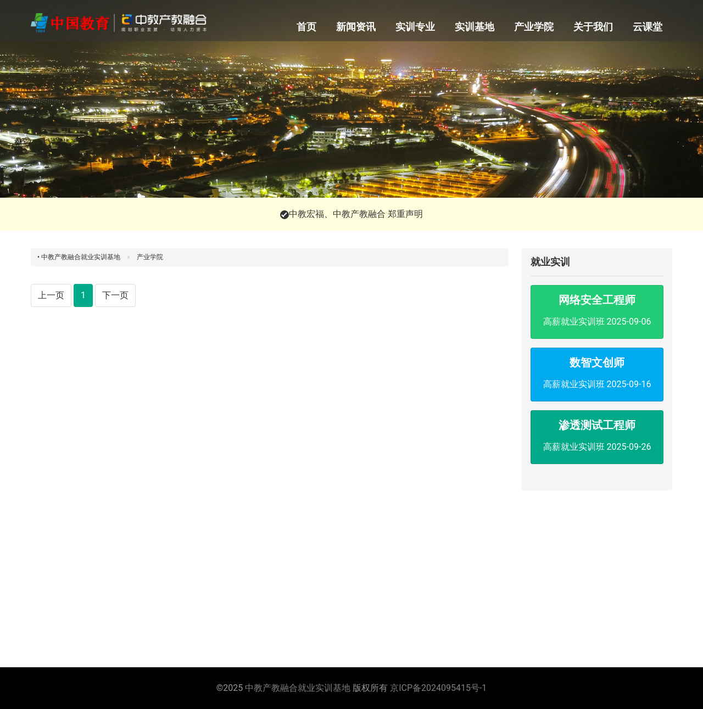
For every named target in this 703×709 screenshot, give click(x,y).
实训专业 (415, 26)
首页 (306, 26)
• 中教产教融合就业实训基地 (78, 257)
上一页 (51, 295)
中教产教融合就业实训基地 (297, 688)
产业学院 (534, 26)
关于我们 (593, 26)
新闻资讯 (356, 26)
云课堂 (647, 26)
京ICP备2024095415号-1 (438, 688)
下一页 (115, 295)
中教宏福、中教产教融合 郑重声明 (356, 214)
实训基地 (474, 26)
